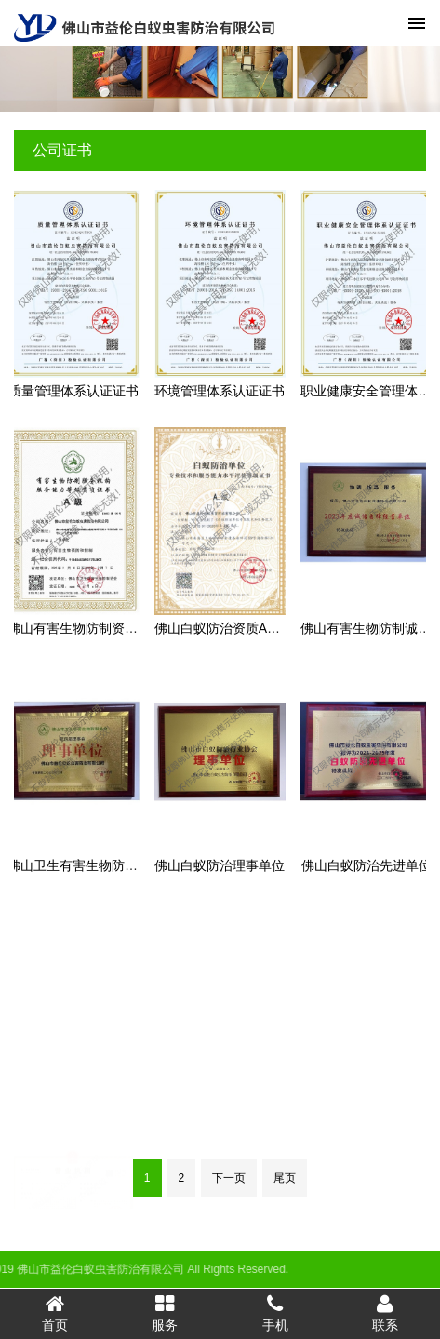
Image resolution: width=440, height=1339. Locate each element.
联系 (385, 1312)
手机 (275, 1312)
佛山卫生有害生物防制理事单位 (98, 865)
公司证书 (62, 150)
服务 (165, 1312)
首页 (55, 1312)
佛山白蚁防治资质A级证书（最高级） (262, 628)
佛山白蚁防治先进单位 (366, 865)
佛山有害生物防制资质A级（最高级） (115, 628)
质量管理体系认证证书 (73, 390)
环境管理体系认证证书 (219, 390)
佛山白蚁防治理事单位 (219, 865)
